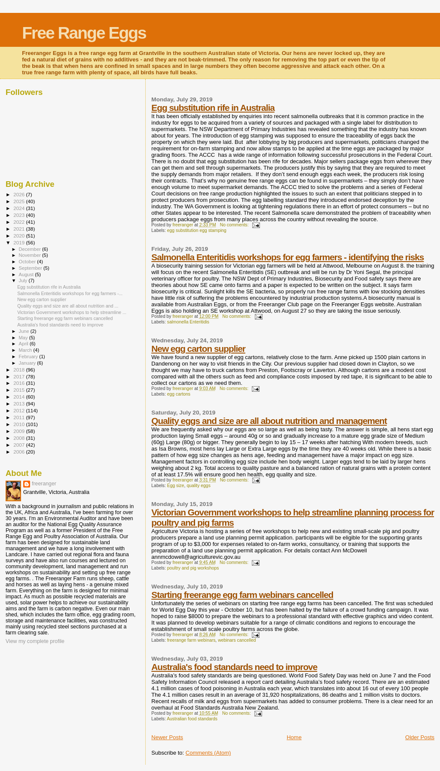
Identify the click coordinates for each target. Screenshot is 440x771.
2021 (19, 229)
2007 (19, 445)
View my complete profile (35, 641)
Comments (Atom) (208, 753)
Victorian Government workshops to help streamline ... (71, 312)
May (24, 337)
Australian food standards (192, 718)
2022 (19, 222)
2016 (19, 383)
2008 (19, 438)
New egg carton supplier (198, 349)
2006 (19, 451)
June (25, 331)
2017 (19, 376)
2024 (19, 208)
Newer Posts (167, 737)
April (24, 343)
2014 (19, 396)
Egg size (175, 485)
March (26, 350)
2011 (19, 417)
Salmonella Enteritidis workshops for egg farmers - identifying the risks (287, 257)
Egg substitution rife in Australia (212, 108)
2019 (19, 242)
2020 (19, 235)
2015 (19, 390)
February (29, 356)
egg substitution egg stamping (196, 230)
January (28, 363)
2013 (19, 403)
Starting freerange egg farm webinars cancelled (242, 595)
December (30, 249)
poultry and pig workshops (193, 568)
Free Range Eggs (84, 33)
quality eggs (198, 485)
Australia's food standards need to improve (234, 667)
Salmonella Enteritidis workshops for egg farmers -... (69, 293)
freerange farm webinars (191, 640)
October (28, 261)
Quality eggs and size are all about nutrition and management (269, 421)
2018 (19, 369)
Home (294, 737)
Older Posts (419, 737)
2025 (19, 201)
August (27, 274)
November (30, 255)
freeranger (44, 484)
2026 (19, 194)
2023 (19, 215)
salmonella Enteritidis (188, 322)
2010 (19, 424)
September (31, 268)
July (24, 280)
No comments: (235, 224)
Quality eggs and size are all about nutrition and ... (67, 305)
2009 (19, 431)
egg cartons (178, 394)
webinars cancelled (237, 640)
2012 (19, 410)
